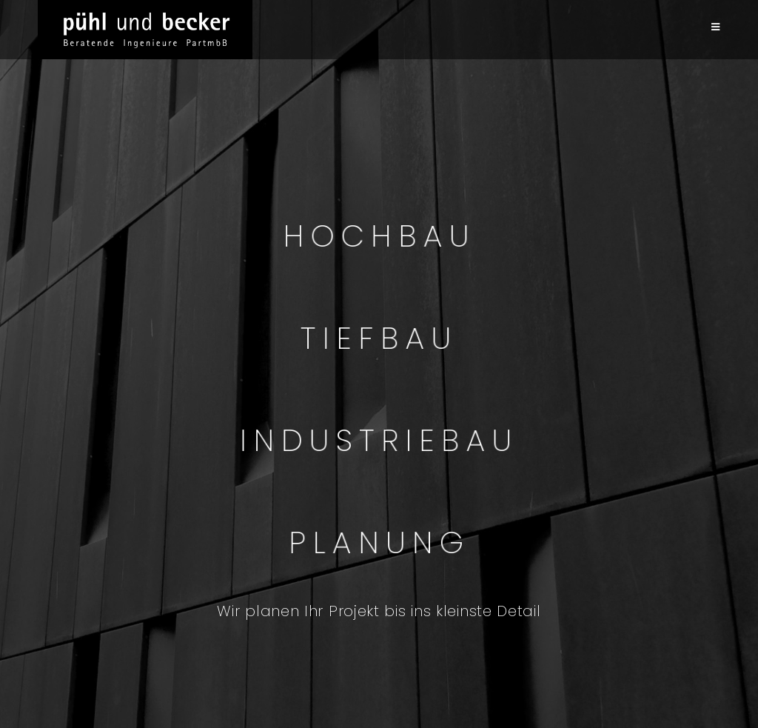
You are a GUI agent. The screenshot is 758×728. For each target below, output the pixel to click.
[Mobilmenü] (715, 27)
